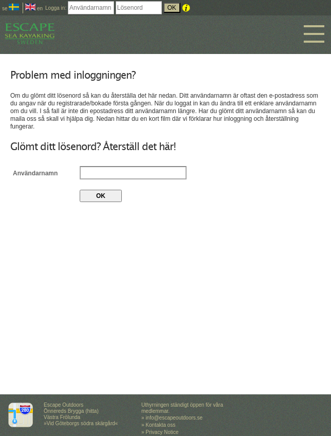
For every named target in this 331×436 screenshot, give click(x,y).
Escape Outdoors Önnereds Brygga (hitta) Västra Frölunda (71, 411)
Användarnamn (35, 172)
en (34, 8)
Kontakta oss (160, 425)
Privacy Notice (161, 432)
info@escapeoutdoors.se (174, 418)
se (10, 8)
